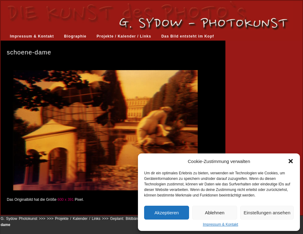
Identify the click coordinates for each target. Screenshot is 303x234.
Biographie (75, 36)
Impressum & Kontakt (220, 224)
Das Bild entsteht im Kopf (187, 36)
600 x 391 (66, 199)
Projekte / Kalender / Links (124, 36)
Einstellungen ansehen (267, 212)
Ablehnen (214, 212)
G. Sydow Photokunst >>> (23, 218)
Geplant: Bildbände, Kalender (134, 218)
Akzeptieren (166, 212)
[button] (291, 161)
